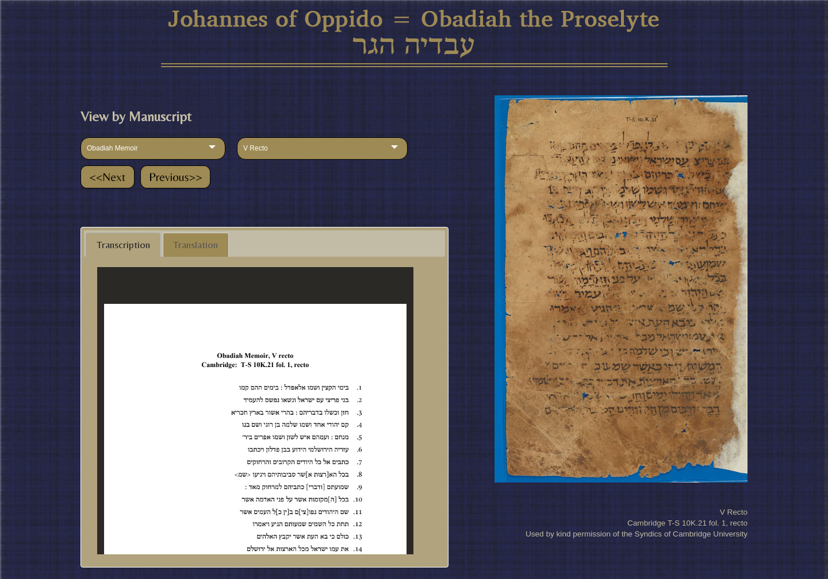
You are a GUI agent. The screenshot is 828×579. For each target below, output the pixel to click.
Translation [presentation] (195, 244)
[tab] (123, 245)
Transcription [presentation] (123, 244)
